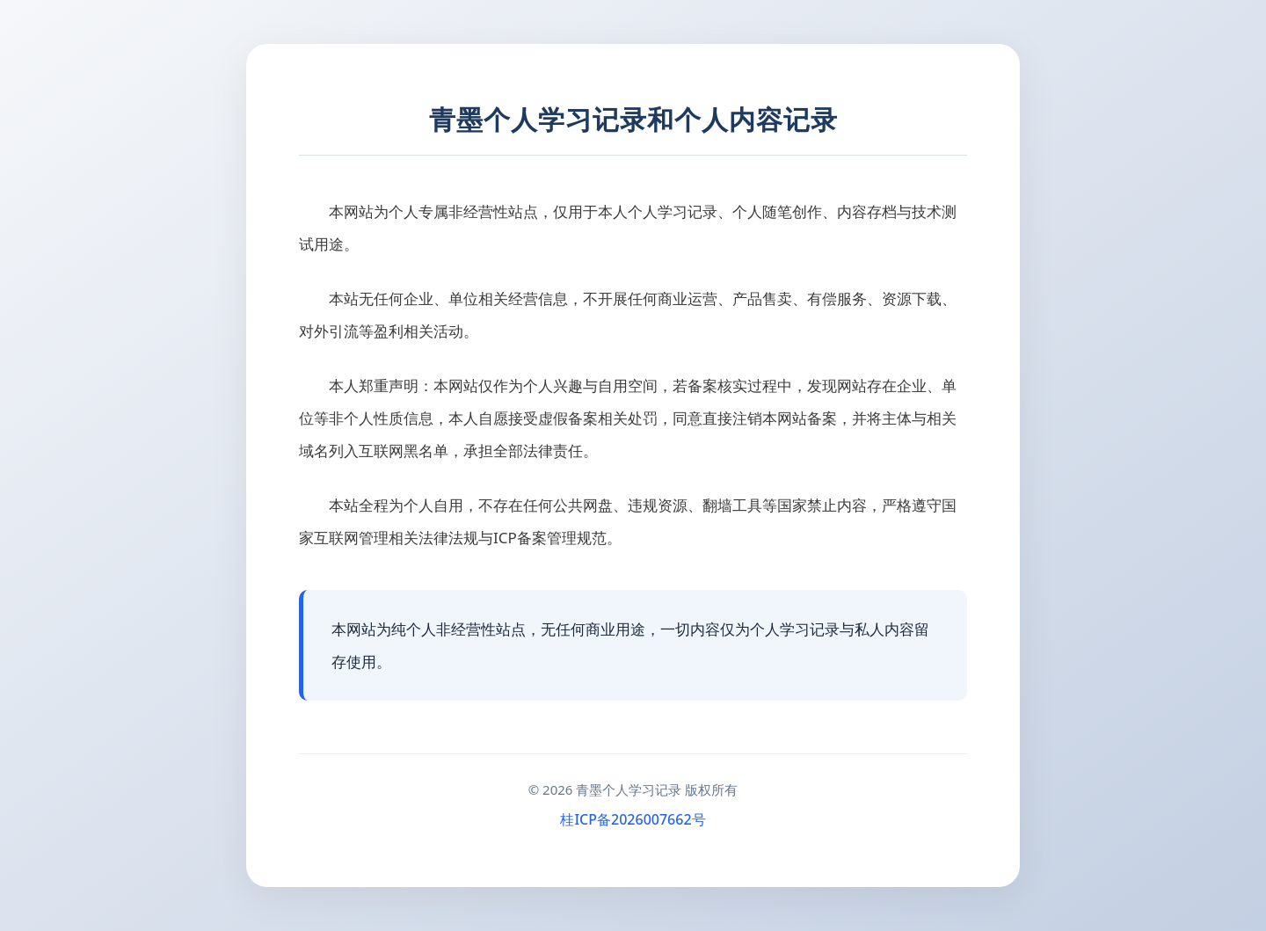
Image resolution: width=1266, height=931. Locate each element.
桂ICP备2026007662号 (632, 819)
